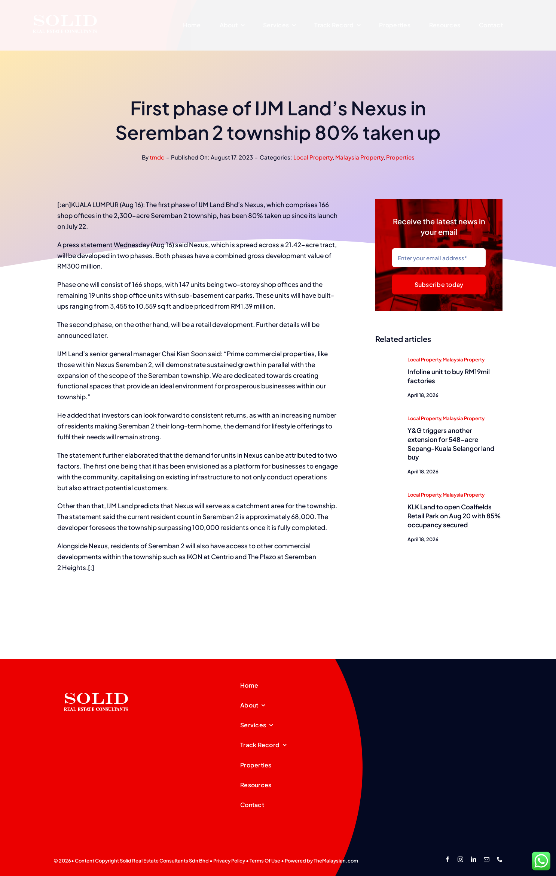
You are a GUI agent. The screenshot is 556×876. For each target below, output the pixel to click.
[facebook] (447, 859)
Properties (400, 157)
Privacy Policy (229, 861)
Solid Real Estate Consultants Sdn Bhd (164, 861)
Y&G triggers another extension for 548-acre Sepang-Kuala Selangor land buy (450, 444)
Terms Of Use (265, 861)
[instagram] (460, 859)
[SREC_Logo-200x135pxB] (96, 681)
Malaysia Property (359, 157)
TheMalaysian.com (336, 861)
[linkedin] (473, 859)
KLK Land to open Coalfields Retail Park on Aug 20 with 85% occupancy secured (454, 516)
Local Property (313, 157)
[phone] (499, 859)
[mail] (486, 859)
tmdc (157, 157)
